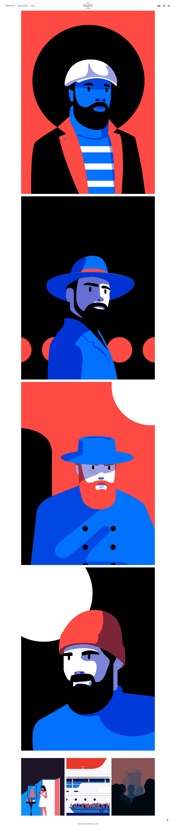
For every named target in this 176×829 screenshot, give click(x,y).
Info (33, 6)
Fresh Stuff (10, 6)
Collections (23, 6)
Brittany (91, 823)
